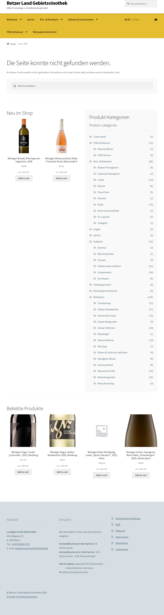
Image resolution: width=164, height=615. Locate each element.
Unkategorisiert (102, 284)
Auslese (102, 247)
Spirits (30, 19)
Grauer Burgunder (107, 321)
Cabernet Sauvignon (109, 173)
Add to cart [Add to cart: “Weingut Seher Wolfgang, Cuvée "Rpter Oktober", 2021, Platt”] (101, 475)
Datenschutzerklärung (128, 518)
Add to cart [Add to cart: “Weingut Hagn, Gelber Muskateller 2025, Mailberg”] (62, 472)
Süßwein (98, 241)
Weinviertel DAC (106, 371)
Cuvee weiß (100, 136)
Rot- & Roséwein (49, 19)
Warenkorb (122, 543)
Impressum (122, 549)
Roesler (102, 198)
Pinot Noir (103, 192)
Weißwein (12, 19)
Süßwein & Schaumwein (81, 19)
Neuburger (103, 334)
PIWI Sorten (104, 155)
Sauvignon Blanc (107, 358)
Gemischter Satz (107, 315)
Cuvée (101, 179)
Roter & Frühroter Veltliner (112, 352)
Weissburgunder (106, 377)
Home (13, 43)
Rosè (100, 204)
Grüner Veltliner (106, 327)
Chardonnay (104, 303)
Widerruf (120, 530)
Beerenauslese (106, 253)
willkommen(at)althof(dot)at (31, 548)
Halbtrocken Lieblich (109, 266)
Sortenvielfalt (105, 364)
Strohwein (103, 278)
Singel (97, 229)
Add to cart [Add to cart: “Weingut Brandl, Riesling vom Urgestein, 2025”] (23, 178)
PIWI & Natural (15, 32)
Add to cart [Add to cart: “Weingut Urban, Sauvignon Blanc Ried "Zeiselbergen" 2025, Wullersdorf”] (141, 475)
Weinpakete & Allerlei (45, 32)
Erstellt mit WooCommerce (22, 596)
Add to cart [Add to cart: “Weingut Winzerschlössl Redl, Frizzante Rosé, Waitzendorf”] (61, 178)
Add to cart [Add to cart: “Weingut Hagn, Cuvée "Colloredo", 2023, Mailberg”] (23, 472)
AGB (118, 524)
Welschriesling (106, 383)
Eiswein (102, 260)
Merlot (101, 186)
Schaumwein (104, 272)
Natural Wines (105, 149)
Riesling (102, 346)
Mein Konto (122, 537)
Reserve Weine (106, 340)
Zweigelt (102, 223)
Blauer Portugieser (108, 167)
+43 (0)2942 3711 (21, 544)
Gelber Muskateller (108, 309)
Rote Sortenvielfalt (108, 210)
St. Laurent (104, 216)
